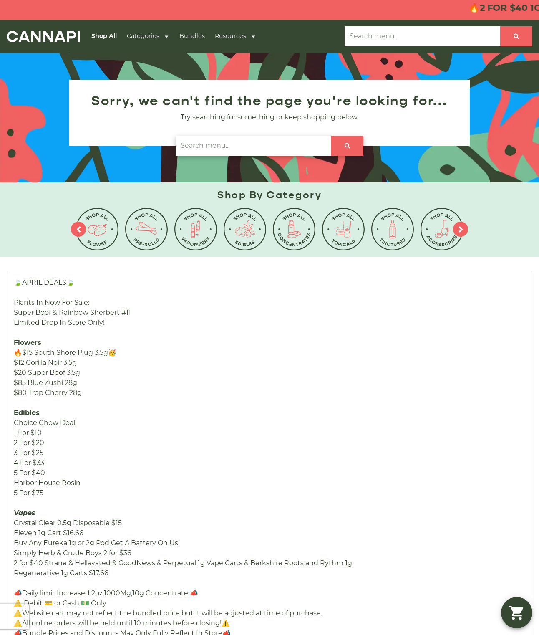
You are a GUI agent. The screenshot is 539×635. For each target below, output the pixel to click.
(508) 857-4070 (437, 363)
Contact (327, 390)
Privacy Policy (473, 511)
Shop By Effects (227, 403)
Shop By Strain (225, 416)
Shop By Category (231, 376)
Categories (148, 36)
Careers (326, 376)
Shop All (104, 36)
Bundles (192, 36)
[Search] (516, 36)
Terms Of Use (514, 511)
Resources (235, 36)
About (324, 363)
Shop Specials (224, 390)
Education (331, 416)
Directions (331, 403)
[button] (516, 612)
